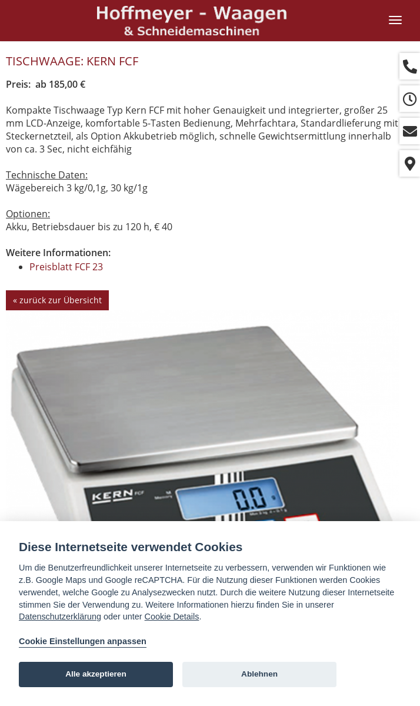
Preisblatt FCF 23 (66, 266)
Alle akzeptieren (95, 673)
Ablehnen (259, 673)
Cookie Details (172, 616)
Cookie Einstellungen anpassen (82, 641)
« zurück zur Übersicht (57, 300)
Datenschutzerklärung (60, 616)
